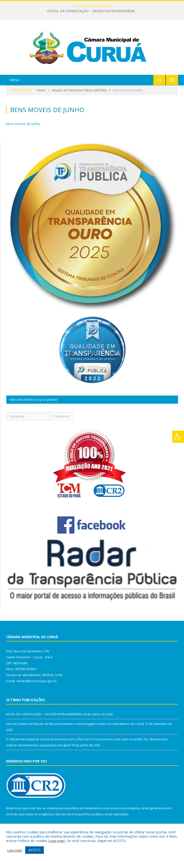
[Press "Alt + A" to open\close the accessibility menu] (178, 437)
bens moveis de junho (23, 123)
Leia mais (56, 840)
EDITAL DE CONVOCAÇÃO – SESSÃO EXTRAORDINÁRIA (91, 11)
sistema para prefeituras (65, 808)
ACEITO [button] (34, 850)
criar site (35, 808)
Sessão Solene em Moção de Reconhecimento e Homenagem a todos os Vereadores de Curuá (75, 724)
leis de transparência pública (82, 814)
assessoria (117, 808)
